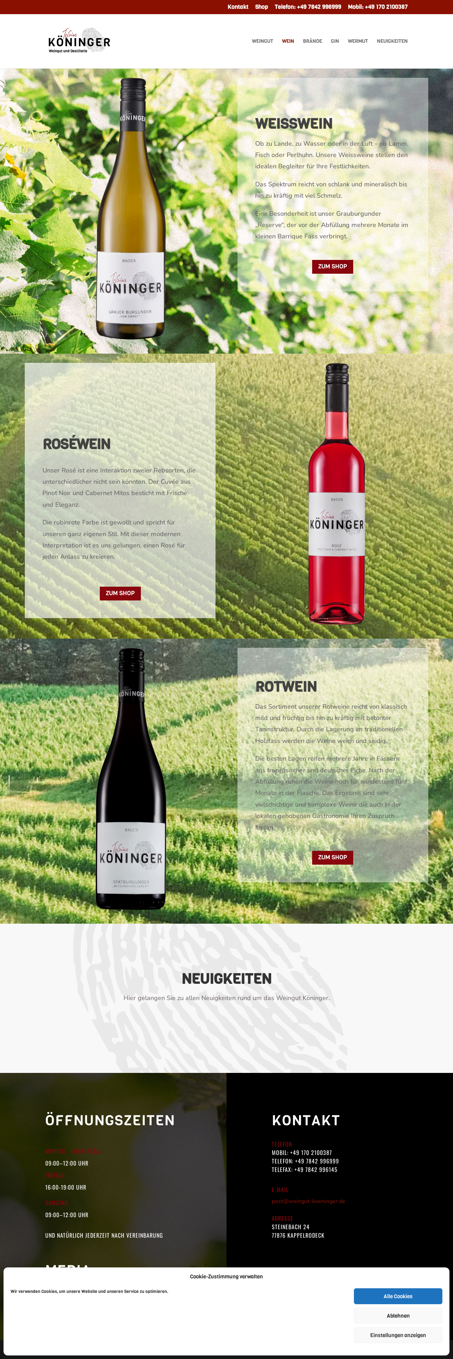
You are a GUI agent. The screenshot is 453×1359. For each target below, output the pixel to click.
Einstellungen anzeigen (398, 1335)
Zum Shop (332, 266)
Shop (261, 7)
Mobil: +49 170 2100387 (378, 7)
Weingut (262, 42)
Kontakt (238, 7)
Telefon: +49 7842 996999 (308, 7)
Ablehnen (398, 1315)
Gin (335, 42)
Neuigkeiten (392, 42)
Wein (288, 42)
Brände (312, 42)
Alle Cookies (398, 1296)
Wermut (358, 42)
